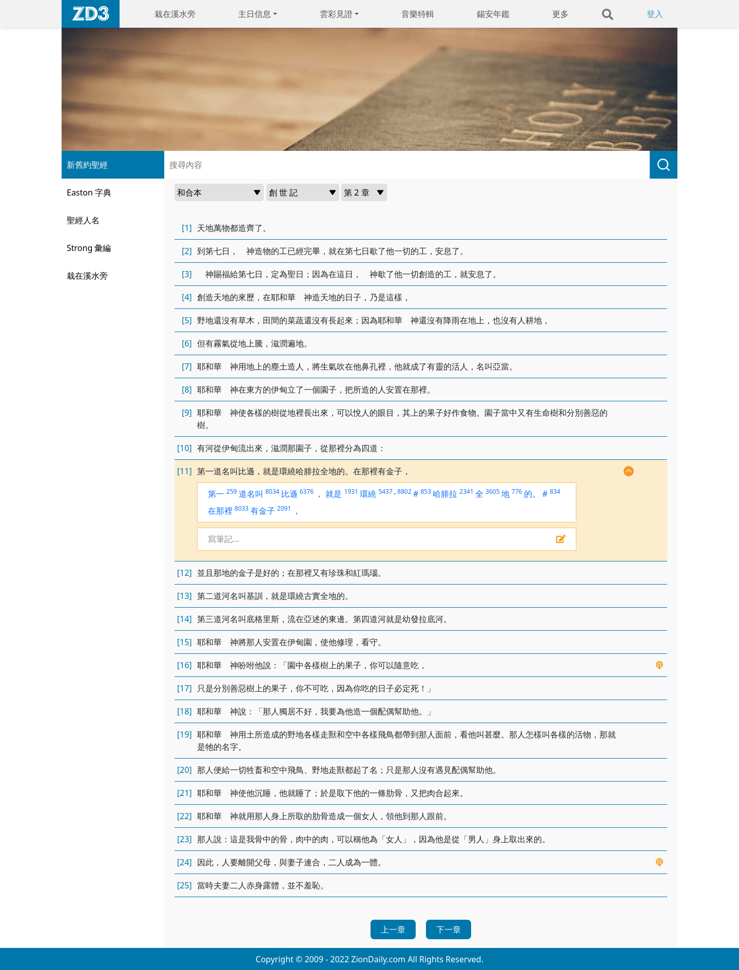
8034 (272, 491)
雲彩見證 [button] (336, 14)
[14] (184, 619)
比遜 (289, 493)
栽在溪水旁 (175, 14)
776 (517, 491)
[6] (187, 343)
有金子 (262, 510)
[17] (184, 688)
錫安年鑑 (493, 14)
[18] (184, 711)
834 (555, 491)
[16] (184, 665)
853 (425, 491)
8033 (241, 508)
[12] (184, 572)
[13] (184, 596)
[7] (187, 366)
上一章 (393, 929)
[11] (184, 471)
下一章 (448, 929)
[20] (184, 769)
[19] (184, 734)
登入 (655, 14)
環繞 (368, 493)
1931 (351, 491)
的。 (532, 493)
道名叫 (251, 493)
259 (231, 491)
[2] (187, 251)
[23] (184, 839)
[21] (184, 793)
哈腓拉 (445, 493)
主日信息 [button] (254, 14)
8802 (404, 491)
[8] (187, 389)
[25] (184, 885)
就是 (333, 493)
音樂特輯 (417, 14)
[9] (187, 412)
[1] (187, 228)
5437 (385, 491)
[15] (184, 642)
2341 (466, 491)
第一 (216, 493)
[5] (187, 320)
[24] (184, 862)
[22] (184, 816)
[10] (184, 448)
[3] (187, 274)
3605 (492, 491)
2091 (284, 508)
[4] (187, 297)
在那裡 (220, 510)
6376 (307, 491)
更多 (560, 14)
